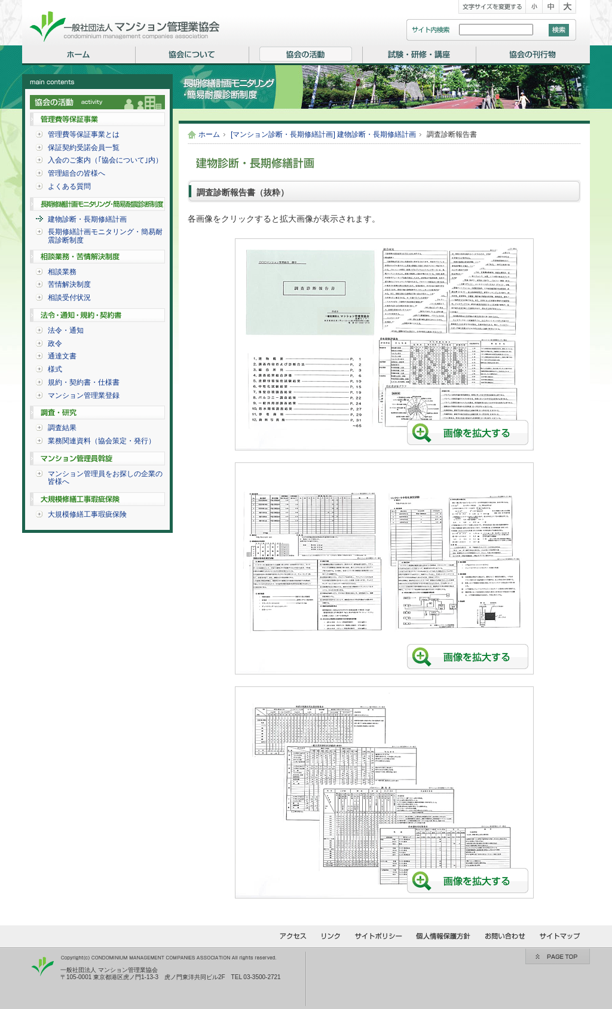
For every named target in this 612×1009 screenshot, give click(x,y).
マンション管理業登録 (84, 395)
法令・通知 (66, 330)
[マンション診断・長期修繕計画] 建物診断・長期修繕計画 (323, 134)
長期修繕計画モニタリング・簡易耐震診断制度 (105, 236)
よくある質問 (69, 186)
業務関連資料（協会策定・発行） (101, 441)
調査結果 (62, 428)
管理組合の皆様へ (76, 173)
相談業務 (62, 272)
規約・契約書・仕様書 (84, 382)
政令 (55, 343)
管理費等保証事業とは (84, 134)
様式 (55, 369)
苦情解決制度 (69, 284)
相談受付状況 (69, 297)
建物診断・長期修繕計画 (87, 219)
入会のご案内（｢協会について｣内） (105, 160)
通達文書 (62, 356)
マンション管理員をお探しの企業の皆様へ (105, 478)
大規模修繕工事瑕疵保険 (87, 514)
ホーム (209, 134)
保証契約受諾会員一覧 (84, 147)
